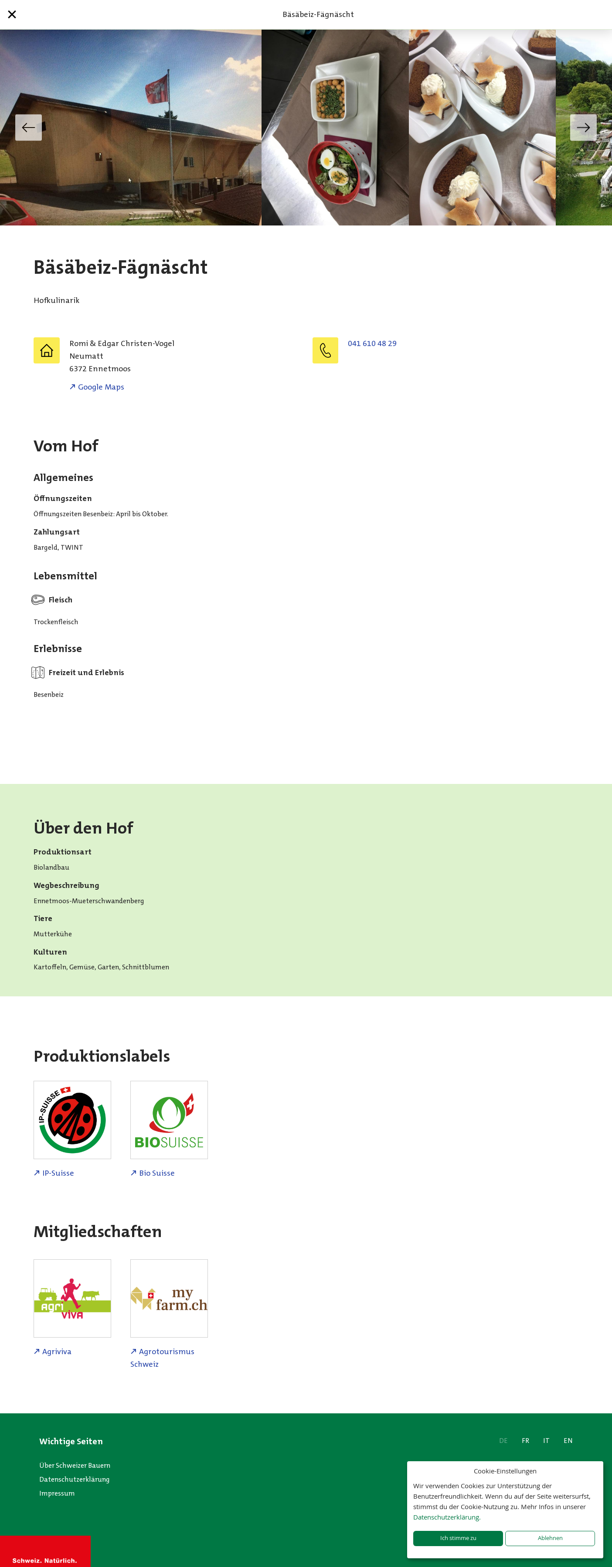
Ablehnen (550, 1538)
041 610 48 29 (372, 343)
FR (525, 1440)
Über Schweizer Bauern (74, 1465)
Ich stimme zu (458, 1538)
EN (568, 1440)
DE (503, 1440)
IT (546, 1440)
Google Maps (101, 387)
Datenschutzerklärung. (447, 1517)
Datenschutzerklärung (74, 1479)
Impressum (57, 1493)
